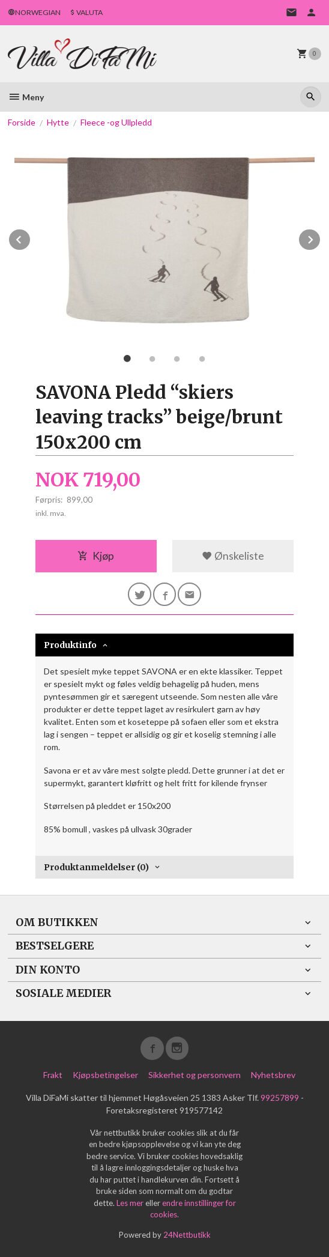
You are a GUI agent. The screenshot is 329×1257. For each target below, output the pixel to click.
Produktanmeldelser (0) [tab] (96, 867)
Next (320, 237)
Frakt (52, 1075)
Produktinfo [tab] (70, 645)
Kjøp (95, 556)
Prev (30, 237)
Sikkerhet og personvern (194, 1075)
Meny (26, 97)
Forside (21, 122)
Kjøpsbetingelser (105, 1075)
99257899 (280, 1097)
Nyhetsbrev (273, 1075)
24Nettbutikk (187, 1235)
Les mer (130, 1203)
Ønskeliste (233, 556)
